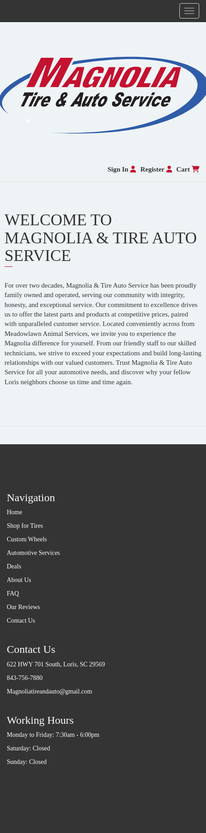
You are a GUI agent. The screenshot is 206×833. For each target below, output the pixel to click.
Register (156, 169)
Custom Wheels (27, 539)
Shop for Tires (25, 525)
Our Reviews (23, 607)
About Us (19, 580)
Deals (14, 566)
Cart (187, 169)
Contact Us (21, 620)
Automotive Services (33, 552)
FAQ (13, 593)
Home (14, 512)
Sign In (122, 169)
